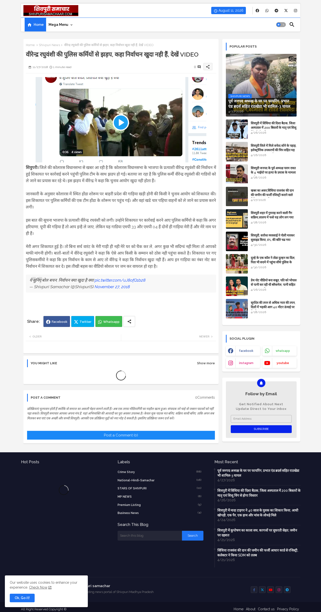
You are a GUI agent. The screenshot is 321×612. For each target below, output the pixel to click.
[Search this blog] (150, 536)
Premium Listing (159, 505)
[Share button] (129, 321)
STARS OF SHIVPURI (159, 488)
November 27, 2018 (112, 286)
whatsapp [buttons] (283, 351)
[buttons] (257, 10)
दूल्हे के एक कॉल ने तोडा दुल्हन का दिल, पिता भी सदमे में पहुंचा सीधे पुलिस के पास (273, 262)
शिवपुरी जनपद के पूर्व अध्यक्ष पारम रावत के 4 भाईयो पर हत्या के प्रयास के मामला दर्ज (273, 172)
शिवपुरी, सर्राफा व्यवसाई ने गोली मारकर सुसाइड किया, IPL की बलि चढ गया (272, 238)
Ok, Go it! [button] (22, 598)
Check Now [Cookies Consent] (38, 587)
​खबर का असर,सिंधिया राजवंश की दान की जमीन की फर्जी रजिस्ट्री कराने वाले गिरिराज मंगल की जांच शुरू (272, 195)
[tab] (35, 24)
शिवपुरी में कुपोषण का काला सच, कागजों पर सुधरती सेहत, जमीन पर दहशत (257, 532)
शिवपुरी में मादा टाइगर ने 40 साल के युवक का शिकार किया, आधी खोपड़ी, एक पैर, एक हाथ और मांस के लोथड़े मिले (257, 512)
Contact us (266, 609)
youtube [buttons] (283, 363)
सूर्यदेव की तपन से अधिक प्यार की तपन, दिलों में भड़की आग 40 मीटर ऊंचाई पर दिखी (273, 307)
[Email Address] (261, 419)
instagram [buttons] (246, 363)
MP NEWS (159, 496)
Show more (206, 363)
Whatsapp (111, 322)
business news (159, 513)
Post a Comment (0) (121, 435)
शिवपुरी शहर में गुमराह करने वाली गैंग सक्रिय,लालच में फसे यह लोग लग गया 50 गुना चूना (272, 217)
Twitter (85, 322)
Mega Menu (58, 25)
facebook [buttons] (246, 351)
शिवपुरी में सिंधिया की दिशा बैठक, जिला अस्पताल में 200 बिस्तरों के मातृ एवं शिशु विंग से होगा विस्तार (273, 127)
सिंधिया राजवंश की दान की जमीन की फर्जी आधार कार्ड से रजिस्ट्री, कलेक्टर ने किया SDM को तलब (257, 552)
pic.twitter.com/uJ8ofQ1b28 (120, 280)
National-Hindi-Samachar (159, 480)
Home (39, 25)
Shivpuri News (49, 45)
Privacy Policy (288, 609)
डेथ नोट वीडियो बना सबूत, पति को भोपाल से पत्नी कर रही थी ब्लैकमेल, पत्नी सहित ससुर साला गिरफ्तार (274, 284)
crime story (159, 472)
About (250, 609)
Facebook (59, 322)
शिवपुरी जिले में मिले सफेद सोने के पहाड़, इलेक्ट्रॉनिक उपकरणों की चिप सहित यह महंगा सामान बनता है (273, 150)
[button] (281, 24)
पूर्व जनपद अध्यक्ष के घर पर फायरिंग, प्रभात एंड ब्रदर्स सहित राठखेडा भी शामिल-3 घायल (258, 473)
